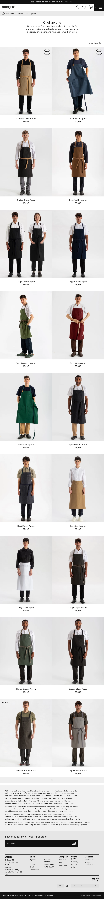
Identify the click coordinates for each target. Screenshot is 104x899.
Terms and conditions (35, 896)
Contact (89, 857)
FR (74, 886)
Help (73, 867)
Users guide (74, 858)
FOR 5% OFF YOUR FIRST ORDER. (51, 2)
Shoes (32, 864)
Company (63, 857)
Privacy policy (49, 896)
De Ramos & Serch (96, 895)
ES (60, 886)
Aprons (20, 13)
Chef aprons (31, 13)
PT (96, 886)
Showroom (63, 865)
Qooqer (9, 7)
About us (62, 860)
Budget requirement (90, 863)
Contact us (89, 860)
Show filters (95, 43)
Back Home (8, 13)
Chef (32, 867)
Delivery (74, 862)
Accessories (49, 864)
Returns (74, 864)
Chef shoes (34, 869)
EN (67, 886)
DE (81, 886)
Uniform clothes (47, 861)
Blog (60, 862)
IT (88, 886)
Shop (32, 857)
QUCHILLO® (49, 867)
